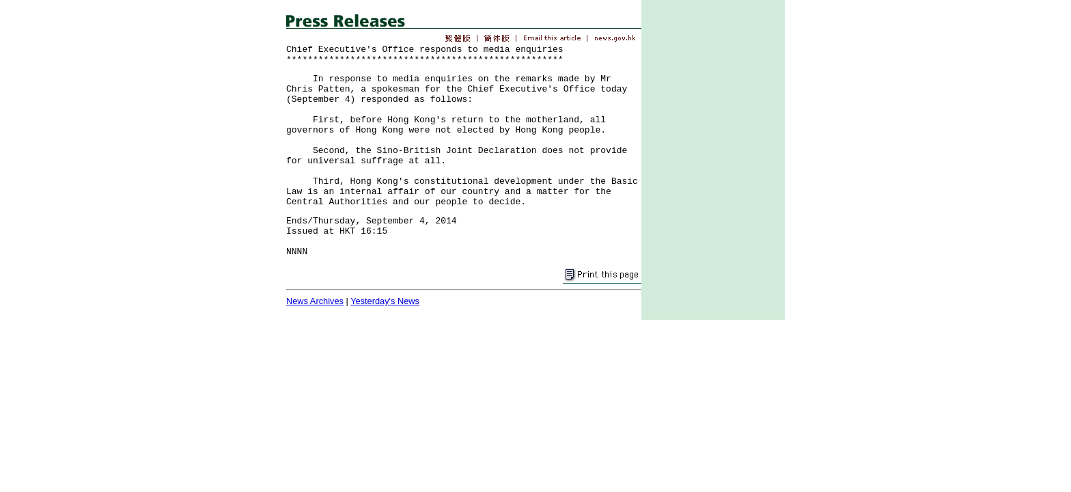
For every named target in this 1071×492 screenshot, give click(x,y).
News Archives (315, 301)
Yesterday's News (384, 301)
